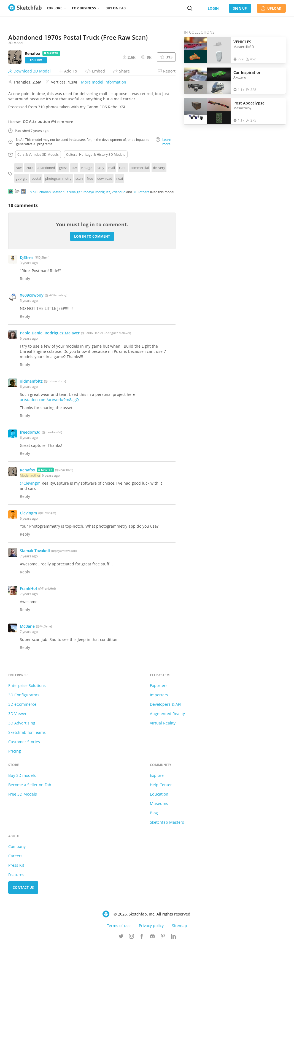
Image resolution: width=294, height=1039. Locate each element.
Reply (25, 372)
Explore (54, 8)
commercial (140, 261)
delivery (159, 261)
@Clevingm (30, 576)
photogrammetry (58, 272)
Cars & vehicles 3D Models (38, 248)
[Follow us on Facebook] (141, 1030)
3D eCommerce (22, 798)
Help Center (161, 878)
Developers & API (165, 798)
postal (36, 272)
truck (29, 261)
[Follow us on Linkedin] (173, 1030)
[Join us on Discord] (152, 1030)
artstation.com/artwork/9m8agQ (49, 493)
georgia (22, 272)
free (90, 272)
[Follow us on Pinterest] (162, 1030)
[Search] (189, 8)
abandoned (46, 261)
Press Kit (16, 959)
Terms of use (119, 1019)
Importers (159, 788)
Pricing (14, 844)
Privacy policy (151, 1019)
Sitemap (179, 1019)
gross (63, 261)
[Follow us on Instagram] (131, 1030)
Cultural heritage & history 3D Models (95, 248)
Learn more (62, 215)
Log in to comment (92, 329)
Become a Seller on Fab (29, 878)
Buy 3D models (22, 869)
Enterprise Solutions (27, 779)
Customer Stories (24, 835)
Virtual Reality (163, 816)
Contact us (23, 981)
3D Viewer (17, 807)
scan (79, 272)
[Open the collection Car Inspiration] (207, 81)
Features (16, 968)
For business (84, 8)
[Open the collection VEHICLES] (207, 50)
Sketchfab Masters (167, 916)
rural (122, 261)
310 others (141, 285)
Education (159, 887)
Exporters (159, 779)
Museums (159, 897)
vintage (86, 261)
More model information (103, 175)
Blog (154, 906)
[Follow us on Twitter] (120, 1030)
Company (17, 940)
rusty (100, 261)
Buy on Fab (116, 8)
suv (74, 261)
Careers (15, 949)
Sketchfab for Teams (27, 826)
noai (119, 272)
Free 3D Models (22, 887)
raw (18, 261)
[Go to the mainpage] (25, 8)
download (104, 272)
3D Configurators (23, 788)
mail (111, 261)
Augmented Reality (167, 807)
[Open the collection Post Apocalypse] (207, 111)
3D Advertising (21, 816)
